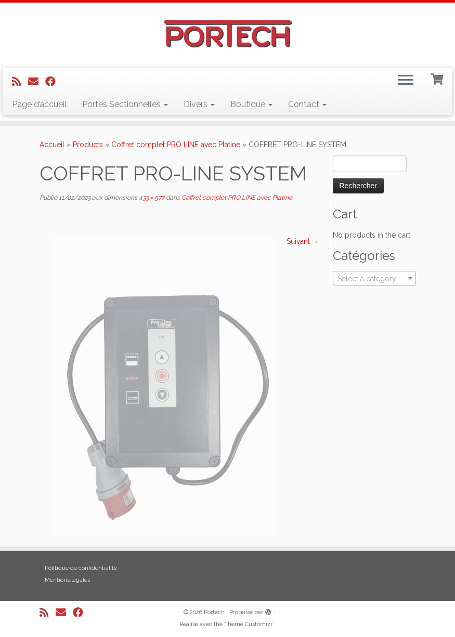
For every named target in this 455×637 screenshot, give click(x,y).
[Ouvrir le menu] (405, 81)
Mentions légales (67, 580)
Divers (199, 104)
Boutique (251, 104)
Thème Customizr (248, 624)
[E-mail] (36, 81)
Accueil (52, 144)
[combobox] (374, 278)
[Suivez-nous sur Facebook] (53, 81)
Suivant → (303, 241)
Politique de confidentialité (81, 568)
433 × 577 (150, 197)
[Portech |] (227, 34)
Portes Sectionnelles (125, 104)
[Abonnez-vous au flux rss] (20, 81)
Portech (214, 612)
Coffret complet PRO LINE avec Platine (175, 144)
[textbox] (374, 278)
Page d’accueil (39, 104)
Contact (307, 104)
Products (88, 144)
